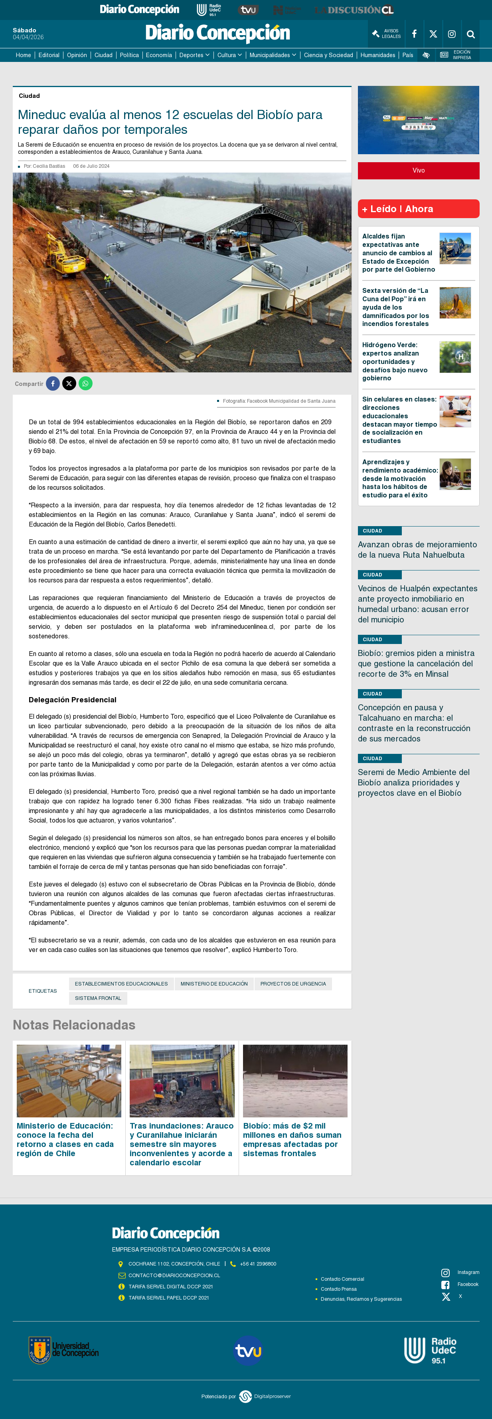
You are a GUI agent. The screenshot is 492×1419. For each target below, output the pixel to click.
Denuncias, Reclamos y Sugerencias (361, 1299)
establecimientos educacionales (121, 984)
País (408, 55)
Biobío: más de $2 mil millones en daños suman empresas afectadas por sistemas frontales (292, 1139)
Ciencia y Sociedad (328, 55)
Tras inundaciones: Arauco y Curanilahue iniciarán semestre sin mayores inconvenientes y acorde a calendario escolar (182, 1144)
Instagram (460, 1273)
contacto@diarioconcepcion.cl (173, 1275)
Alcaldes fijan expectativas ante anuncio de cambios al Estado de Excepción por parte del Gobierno (398, 253)
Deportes (192, 55)
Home (23, 55)
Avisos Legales (386, 34)
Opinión (77, 55)
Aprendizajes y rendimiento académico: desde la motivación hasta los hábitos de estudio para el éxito (400, 478)
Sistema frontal (98, 998)
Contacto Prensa (339, 1289)
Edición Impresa (455, 55)
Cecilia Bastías (49, 166)
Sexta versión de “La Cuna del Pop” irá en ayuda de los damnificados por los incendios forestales (395, 307)
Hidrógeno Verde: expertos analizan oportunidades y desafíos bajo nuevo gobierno (395, 361)
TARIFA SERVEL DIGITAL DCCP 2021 (170, 1286)
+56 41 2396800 (258, 1263)
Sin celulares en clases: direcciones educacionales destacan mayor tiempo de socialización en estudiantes (399, 420)
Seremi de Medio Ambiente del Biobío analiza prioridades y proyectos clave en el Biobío (414, 782)
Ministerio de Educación (214, 984)
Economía (159, 55)
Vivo (419, 170)
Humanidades (378, 55)
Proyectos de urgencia (293, 984)
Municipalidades (270, 55)
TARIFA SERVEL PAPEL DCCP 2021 (168, 1297)
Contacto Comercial (342, 1279)
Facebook (459, 1285)
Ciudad (104, 55)
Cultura (226, 55)
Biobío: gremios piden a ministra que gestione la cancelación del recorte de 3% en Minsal (416, 663)
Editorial (49, 55)
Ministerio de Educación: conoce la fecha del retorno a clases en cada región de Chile (65, 1139)
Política (129, 55)
